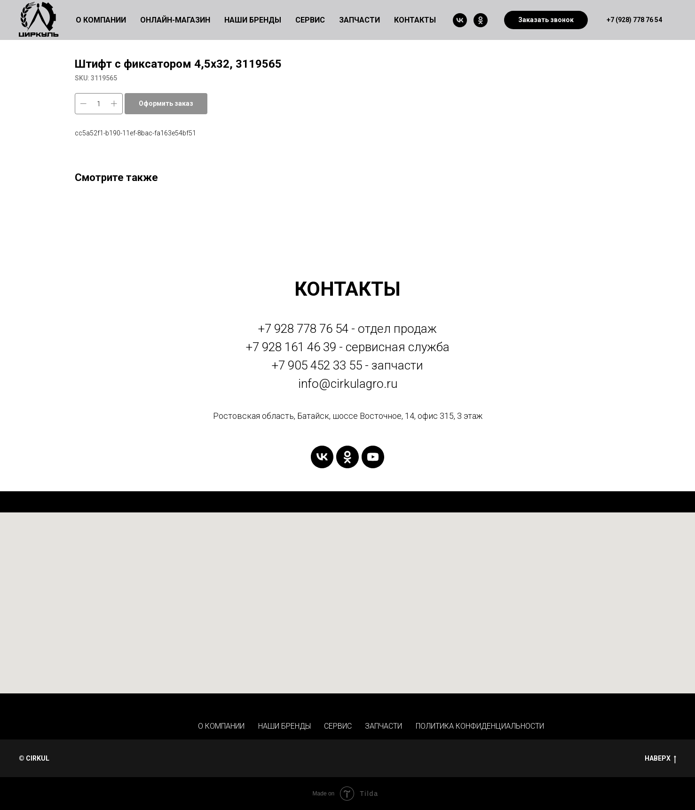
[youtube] (373, 457)
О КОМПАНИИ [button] (101, 20)
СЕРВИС (338, 726)
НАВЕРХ (660, 759)
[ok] (481, 20)
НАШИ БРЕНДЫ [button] (252, 20)
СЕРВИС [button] (310, 20)
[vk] (460, 20)
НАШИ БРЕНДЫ (284, 726)
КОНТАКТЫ (415, 20)
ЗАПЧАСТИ (359, 20)
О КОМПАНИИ (221, 726)
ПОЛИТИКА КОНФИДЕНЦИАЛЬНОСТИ (480, 726)
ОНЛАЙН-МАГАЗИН (175, 20)
